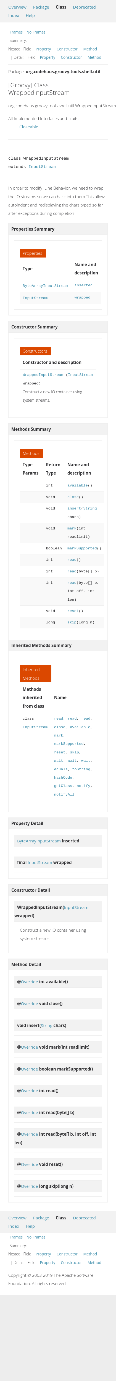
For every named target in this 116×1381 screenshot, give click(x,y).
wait (58, 759)
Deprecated (84, 7)
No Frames (36, 32)
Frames (16, 32)
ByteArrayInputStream (45, 285)
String (90, 507)
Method (90, 49)
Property (43, 49)
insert (74, 507)
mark (72, 527)
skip (72, 621)
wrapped (82, 297)
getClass (63, 785)
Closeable (28, 126)
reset (73, 610)
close (73, 496)
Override (29, 980)
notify (83, 785)
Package (41, 7)
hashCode (63, 776)
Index (13, 15)
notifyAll (64, 793)
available (77, 484)
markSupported (82, 547)
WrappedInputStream (43, 373)
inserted (84, 285)
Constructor (67, 49)
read (72, 558)
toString (81, 768)
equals (61, 768)
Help (30, 15)
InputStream (42, 167)
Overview (17, 7)
